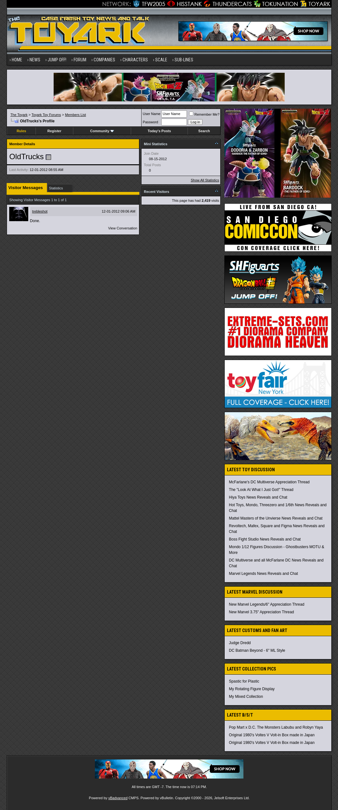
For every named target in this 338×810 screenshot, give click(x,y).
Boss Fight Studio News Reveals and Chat (265, 539)
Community (102, 131)
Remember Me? (204, 114)
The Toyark (19, 115)
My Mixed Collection (246, 696)
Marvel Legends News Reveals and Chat (263, 573)
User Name (152, 114)
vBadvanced (118, 798)
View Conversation (122, 228)
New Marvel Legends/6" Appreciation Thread (266, 604)
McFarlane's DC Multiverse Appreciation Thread (269, 482)
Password (150, 122)
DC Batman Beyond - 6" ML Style (257, 650)
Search (204, 131)
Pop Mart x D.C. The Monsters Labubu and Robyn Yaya (276, 727)
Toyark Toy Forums (46, 115)
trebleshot (39, 211)
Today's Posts (159, 131)
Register (54, 131)
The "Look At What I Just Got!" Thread (261, 489)
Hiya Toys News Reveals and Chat (258, 497)
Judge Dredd (240, 643)
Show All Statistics (205, 180)
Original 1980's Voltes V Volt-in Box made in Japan (272, 735)
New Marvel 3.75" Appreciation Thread (261, 612)
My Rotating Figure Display (252, 689)
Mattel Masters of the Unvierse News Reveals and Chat (275, 518)
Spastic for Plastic (244, 681)
